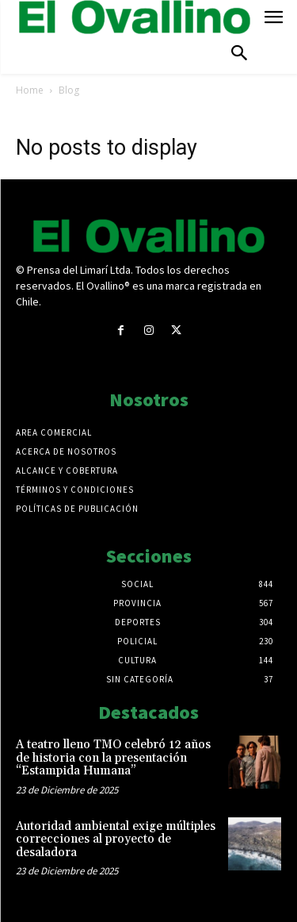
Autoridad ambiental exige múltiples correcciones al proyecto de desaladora (115, 839)
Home (30, 90)
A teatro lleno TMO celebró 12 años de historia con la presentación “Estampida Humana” (113, 757)
